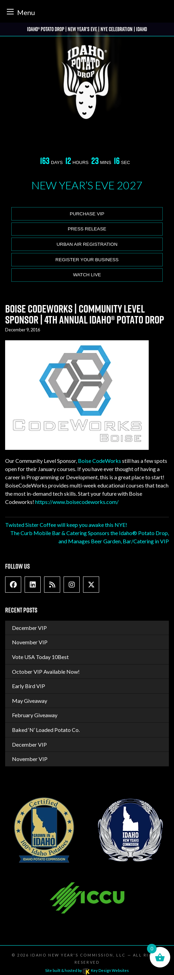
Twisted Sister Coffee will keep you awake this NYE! (66, 524)
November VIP (30, 642)
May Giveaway (29, 700)
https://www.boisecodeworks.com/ (77, 501)
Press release (87, 228)
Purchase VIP (87, 213)
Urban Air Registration (87, 244)
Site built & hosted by (87, 970)
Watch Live (87, 274)
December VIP (29, 627)
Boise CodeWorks (99, 460)
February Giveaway (34, 715)
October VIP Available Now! (46, 671)
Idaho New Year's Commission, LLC (78, 955)
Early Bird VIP (28, 686)
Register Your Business (87, 259)
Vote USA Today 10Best (40, 657)
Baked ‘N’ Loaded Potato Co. (46, 729)
